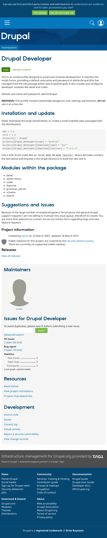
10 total (17, 350)
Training (52, 479)
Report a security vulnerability (21, 435)
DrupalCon (43, 489)
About (40, 499)
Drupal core (8, 503)
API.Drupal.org (81, 489)
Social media (9, 482)
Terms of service (46, 513)
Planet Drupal (9, 479)
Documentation (82, 474)
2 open (8, 343)
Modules (7, 507)
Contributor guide (47, 482)
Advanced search (14, 335)
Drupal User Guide (83, 482)
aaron (25, 236)
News (5, 474)
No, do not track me (62, 12)
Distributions (9, 47)
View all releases (11, 256)
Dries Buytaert (75, 530)
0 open (8, 350)
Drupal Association (48, 507)
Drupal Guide (80, 479)
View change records (16, 439)
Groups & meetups (48, 485)
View (6, 69)
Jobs (4, 492)
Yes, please (40, 12)
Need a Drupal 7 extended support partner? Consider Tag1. (33, 461)
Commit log (10, 425)
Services (41, 479)
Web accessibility (47, 503)
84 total (17, 343)
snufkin (19, 309)
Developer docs (81, 485)
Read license (11, 387)
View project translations (18, 392)
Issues (7, 420)
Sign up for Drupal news (16, 485)
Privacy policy (45, 517)
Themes (6, 510)
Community (44, 474)
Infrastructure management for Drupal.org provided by (52, 456)
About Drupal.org (47, 510)
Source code (11, 415)
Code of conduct (46, 492)
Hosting (64, 479)
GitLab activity (12, 430)
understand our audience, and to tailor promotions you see (69, 5)
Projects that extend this (18, 396)
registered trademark (49, 530)
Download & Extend (14, 499)
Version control (22, 69)
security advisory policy (80, 241)
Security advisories (12, 489)
